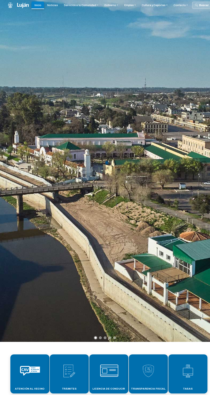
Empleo (129, 5)
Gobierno (110, 5)
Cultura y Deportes (154, 5)
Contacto (180, 5)
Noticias (52, 5)
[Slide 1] (95, 337)
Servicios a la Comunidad (80, 5)
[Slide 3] (105, 337)
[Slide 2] (100, 337)
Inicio (37, 5)
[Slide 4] (109, 337)
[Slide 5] (114, 337)
